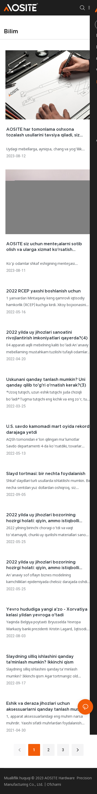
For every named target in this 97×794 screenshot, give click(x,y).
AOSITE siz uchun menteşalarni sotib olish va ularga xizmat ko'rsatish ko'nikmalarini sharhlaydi (44, 246)
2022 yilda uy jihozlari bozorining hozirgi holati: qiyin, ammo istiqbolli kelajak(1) (42, 517)
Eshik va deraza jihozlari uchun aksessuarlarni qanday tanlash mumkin (46, 706)
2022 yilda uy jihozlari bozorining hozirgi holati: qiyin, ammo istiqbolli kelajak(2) (42, 565)
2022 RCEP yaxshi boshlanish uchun (43, 291)
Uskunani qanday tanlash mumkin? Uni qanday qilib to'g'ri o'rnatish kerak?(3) (46, 382)
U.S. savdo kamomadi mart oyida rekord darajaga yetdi (47, 429)
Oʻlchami (54, 784)
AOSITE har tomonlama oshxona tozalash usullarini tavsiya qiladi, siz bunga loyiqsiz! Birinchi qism (43, 132)
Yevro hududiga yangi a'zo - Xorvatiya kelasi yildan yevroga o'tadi (46, 612)
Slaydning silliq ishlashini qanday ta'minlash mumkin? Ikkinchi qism (40, 659)
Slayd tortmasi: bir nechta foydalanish (45, 473)
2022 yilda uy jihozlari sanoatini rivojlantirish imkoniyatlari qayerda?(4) (47, 335)
